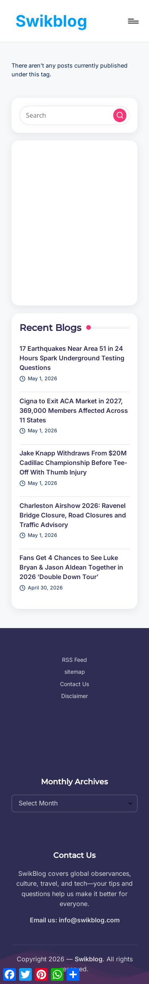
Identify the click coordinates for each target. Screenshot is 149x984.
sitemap (74, 671)
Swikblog (51, 21)
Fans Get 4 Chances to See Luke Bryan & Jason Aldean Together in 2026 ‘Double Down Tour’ (71, 567)
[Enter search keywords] (74, 115)
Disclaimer (74, 695)
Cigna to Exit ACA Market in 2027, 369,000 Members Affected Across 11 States (73, 410)
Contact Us (74, 684)
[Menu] (132, 20)
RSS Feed (74, 659)
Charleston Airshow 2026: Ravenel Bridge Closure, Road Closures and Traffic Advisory (72, 515)
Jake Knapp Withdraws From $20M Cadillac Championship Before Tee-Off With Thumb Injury (73, 462)
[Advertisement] (74, 223)
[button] (120, 115)
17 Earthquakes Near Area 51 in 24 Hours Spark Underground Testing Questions (71, 357)
